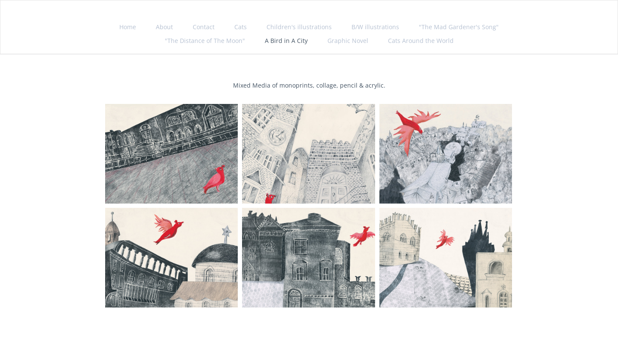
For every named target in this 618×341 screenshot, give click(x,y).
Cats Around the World (421, 41)
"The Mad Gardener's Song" (459, 27)
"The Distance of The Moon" (205, 41)
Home (127, 27)
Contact (204, 27)
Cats (240, 27)
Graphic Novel (347, 41)
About (164, 27)
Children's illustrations (299, 27)
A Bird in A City (286, 41)
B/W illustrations (375, 27)
